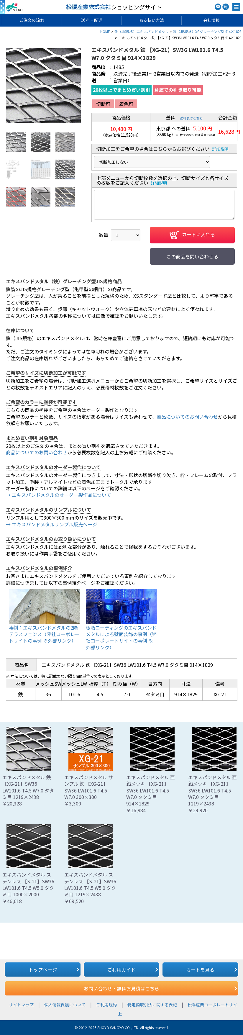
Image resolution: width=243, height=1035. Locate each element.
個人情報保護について (65, 1005)
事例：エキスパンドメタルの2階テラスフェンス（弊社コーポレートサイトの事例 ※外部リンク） (44, 634)
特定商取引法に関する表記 (152, 1005)
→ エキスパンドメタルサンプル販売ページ (51, 524)
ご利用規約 (106, 1005)
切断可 (103, 103)
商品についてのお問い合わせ (187, 416)
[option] (43, 85)
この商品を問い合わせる (192, 256)
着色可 (126, 103)
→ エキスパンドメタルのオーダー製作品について (58, 494)
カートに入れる (192, 235)
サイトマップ (21, 1005)
